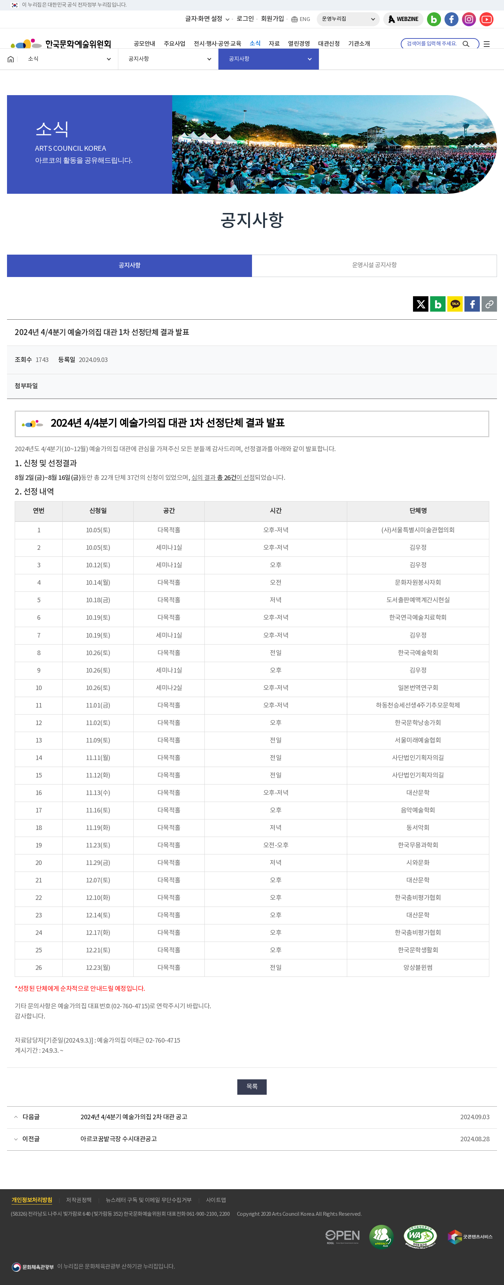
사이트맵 (216, 1200)
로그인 (245, 19)
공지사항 (129, 265)
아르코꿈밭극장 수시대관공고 (118, 1139)
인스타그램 (469, 19)
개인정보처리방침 (32, 1200)
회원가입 (272, 19)
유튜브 (486, 19)
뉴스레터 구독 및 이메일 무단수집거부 (149, 1200)
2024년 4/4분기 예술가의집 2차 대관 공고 (133, 1117)
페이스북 (451, 19)
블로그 (434, 19)
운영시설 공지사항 (374, 265)
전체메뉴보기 (486, 44)
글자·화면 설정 (204, 19)
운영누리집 (334, 19)
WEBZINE (407, 19)
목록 (252, 1087)
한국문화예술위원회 (62, 44)
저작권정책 (79, 1200)
